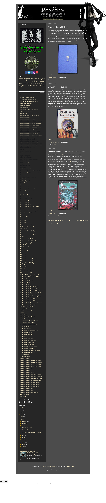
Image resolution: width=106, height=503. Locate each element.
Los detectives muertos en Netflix (28, 234)
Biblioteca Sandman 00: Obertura (28, 119)
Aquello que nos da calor (26, 111)
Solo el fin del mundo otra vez (27, 310)
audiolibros (21, 78)
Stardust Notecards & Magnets (27, 316)
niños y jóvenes (27, 82)
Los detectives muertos (25, 233)
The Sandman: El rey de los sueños (28, 346)
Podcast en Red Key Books (26, 270)
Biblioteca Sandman (30, 78)
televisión (29, 85)
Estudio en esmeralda (25, 197)
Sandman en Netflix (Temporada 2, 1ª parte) (30, 294)
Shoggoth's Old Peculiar (26, 308)
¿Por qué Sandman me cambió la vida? (29, 101)
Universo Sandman (66, 154)
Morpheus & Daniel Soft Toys (27, 262)
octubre (24, 423)
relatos (38, 83)
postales (35, 83)
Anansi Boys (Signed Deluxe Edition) (29, 109)
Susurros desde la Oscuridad (27, 451)
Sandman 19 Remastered (26, 278)
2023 (22, 412)
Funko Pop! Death (24, 203)
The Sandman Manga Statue (27, 338)
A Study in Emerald (25, 105)
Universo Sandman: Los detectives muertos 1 (31, 380)
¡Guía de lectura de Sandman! (27, 97)
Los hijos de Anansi (25, 236)
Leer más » (50, 74)
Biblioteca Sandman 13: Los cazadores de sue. (31, 145)
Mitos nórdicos (23, 254)
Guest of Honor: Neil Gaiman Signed (29, 211)
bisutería (39, 78)
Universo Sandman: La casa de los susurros (66, 152)
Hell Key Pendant (24, 215)
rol (44, 83)
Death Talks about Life (25, 169)
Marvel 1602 (23, 244)
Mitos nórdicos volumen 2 (26, 258)
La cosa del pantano (25, 223)
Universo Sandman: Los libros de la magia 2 (30, 384)
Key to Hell (23, 221)
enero (23, 446)
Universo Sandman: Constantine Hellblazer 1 (31, 360)
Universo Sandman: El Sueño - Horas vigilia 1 (31, 364)
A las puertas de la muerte (26, 103)
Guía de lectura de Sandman (26, 213)
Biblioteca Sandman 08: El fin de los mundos (31, 135)
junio (23, 435)
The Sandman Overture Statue (27, 342)
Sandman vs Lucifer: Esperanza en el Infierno (31, 302)
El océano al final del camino (27, 187)
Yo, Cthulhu (23, 396)
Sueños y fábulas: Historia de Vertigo (29, 320)
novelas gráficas (57, 215)
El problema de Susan (25, 193)
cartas (43, 78)
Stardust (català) (24, 314)
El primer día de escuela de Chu (27, 191)
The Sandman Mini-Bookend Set (28, 340)
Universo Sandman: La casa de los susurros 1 (31, 374)
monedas (20, 82)
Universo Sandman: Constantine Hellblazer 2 (31, 362)
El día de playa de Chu (25, 181)
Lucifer (70, 161)
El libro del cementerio (25, 183)
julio (23, 425)
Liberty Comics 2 (24, 229)
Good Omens (23, 209)
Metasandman (23, 252)
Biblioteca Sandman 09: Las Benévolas (29, 137)
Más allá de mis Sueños (25, 246)
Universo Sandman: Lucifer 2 (27, 390)
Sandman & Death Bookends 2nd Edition (30, 276)
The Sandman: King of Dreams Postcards (30, 350)
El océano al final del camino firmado (29, 189)
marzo (23, 442)
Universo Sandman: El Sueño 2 (27, 370)
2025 (22, 407)
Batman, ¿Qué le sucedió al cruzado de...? (30, 115)
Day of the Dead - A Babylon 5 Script (29, 159)
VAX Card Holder (24, 394)
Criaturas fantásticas (25, 155)
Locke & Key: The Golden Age (27, 231)
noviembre (24, 421)
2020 (22, 419)
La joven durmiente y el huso (27, 225)
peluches (28, 83)
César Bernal (43, 466)
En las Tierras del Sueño (26, 195)
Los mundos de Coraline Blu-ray (28, 238)
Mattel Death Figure (25, 251)
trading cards (35, 85)
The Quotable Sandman (25, 328)
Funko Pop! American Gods (26, 199)
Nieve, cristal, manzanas (26, 266)
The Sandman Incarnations (26, 336)
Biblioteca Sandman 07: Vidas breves (29, 133)
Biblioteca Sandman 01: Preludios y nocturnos (31, 121)
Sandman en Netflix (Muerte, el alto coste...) (30, 288)
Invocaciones (23, 219)
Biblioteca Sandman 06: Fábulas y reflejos (30, 131)
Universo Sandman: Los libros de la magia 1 (30, 382)
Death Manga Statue (25, 165)
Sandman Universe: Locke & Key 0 (28, 298)
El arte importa (23, 175)
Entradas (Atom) (58, 224)
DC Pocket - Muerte (25, 161)
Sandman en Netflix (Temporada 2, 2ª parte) (30, 296)
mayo (23, 437)
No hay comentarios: (54, 142)
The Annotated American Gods (27, 322)
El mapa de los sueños (57, 87)
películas (24, 83)
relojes (42, 83)
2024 (22, 410)
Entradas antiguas (82, 220)
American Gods (24, 107)
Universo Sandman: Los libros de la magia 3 (30, 386)
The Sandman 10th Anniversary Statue (29, 330)
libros (67, 79)
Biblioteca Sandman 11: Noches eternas (29, 141)
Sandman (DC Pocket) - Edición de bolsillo (30, 274)
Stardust (22, 312)
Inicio (69, 220)
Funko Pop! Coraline (25, 201)
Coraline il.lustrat (24, 153)
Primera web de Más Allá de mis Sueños (29, 272)
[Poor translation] (5, 481)
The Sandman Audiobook (26, 332)
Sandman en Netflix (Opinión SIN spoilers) (30, 292)
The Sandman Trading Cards (27, 344)
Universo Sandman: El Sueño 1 (27, 368)
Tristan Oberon (51, 466)
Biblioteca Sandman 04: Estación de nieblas (30, 127)
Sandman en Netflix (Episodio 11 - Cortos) (30, 286)
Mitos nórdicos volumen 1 (26, 256)
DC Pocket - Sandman (25, 163)
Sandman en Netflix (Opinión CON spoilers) (30, 290)
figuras (35, 80)
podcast (31, 83)
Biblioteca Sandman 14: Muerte (27, 147)
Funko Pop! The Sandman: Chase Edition (30, 207)
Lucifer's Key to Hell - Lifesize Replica (29, 241)
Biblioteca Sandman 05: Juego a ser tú (29, 129)
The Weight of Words (25, 356)
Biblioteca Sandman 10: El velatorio (28, 139)
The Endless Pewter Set (25, 326)
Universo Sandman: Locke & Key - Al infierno (31, 378)
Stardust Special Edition (58, 27)
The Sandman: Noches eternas (27, 352)
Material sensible (24, 248)
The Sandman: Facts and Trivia (27, 348)
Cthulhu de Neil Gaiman (26, 157)
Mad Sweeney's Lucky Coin (26, 242)
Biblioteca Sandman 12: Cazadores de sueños (31, 143)
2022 (22, 414)
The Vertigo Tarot (24, 354)
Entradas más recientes (55, 220)
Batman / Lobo (23, 113)
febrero (24, 444)
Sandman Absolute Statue (26, 282)
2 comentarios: (52, 213)
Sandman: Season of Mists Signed (28, 304)
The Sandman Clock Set (26, 334)
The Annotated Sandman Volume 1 (28, 324)
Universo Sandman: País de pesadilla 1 (29, 392)
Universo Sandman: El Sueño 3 (27, 372)
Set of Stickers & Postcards (26, 306)
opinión (20, 83)
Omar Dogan (70, 466)
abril (23, 439)
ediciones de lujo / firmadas (59, 79)
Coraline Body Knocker (26, 151)
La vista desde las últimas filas (27, 226)
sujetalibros (21, 85)
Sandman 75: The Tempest (26, 280)
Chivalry (22, 149)
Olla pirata (22, 268)
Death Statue (23, 167)
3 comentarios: (52, 77)
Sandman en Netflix (25, 284)
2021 (22, 416)
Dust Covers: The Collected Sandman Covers (31, 173)
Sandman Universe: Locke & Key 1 (28, 300)
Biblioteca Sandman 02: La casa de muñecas (30, 123)
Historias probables (24, 217)
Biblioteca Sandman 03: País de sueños (29, 125)
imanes (39, 79)
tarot (25, 85)
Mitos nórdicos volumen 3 (26, 260)
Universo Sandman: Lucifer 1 (27, 388)
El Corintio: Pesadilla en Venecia (28, 177)
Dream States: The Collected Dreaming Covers (31, 171)
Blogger (61, 470)
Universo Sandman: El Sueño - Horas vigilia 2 (31, 366)
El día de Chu (23, 179)
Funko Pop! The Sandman (26, 205)
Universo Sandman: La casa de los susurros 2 (31, 376)
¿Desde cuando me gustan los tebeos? (29, 99)
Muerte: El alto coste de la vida (27, 264)
